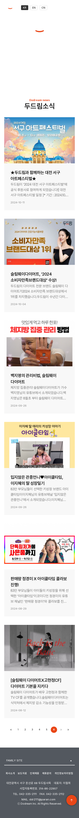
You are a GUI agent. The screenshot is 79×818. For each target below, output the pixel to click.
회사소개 (10, 773)
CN (43, 7)
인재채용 (34, 773)
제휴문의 (46, 773)
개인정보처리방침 (64, 773)
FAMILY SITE (14, 760)
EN (34, 7)
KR (24, 7)
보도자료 (22, 773)
